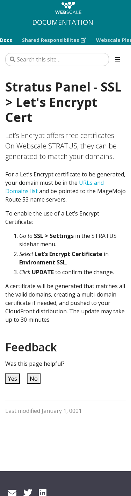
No (34, 378)
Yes (12, 378)
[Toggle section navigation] (117, 59)
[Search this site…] (57, 59)
